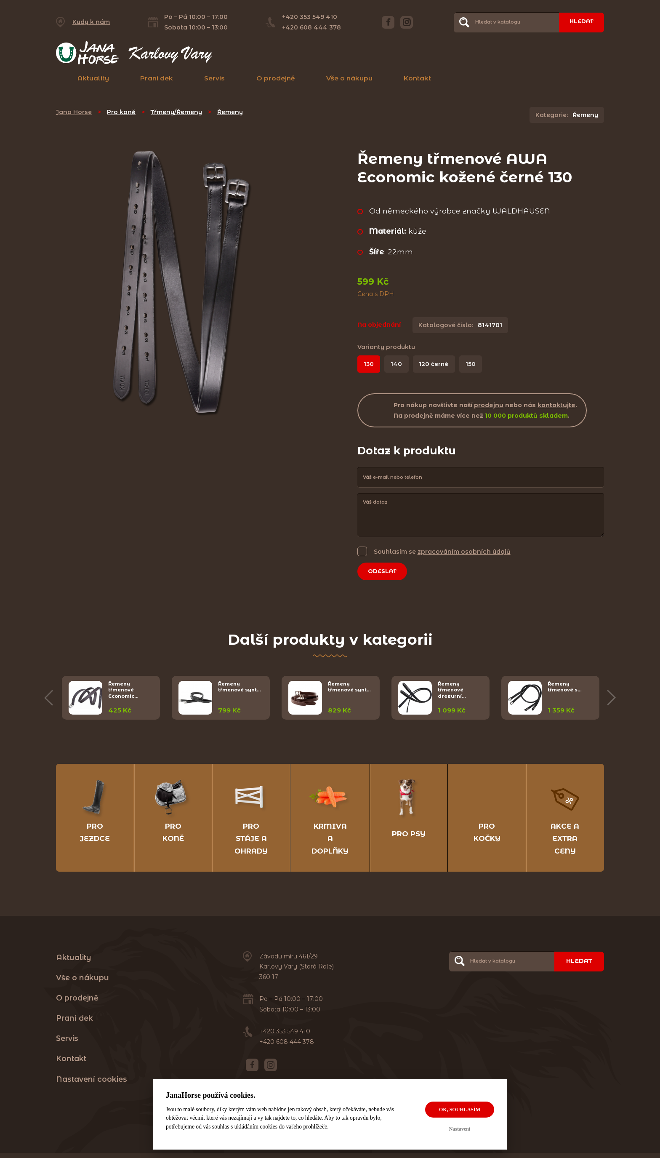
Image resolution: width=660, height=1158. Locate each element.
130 (369, 364)
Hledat (579, 22)
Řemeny (230, 112)
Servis (214, 78)
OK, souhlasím (459, 1110)
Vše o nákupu (349, 78)
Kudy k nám (91, 22)
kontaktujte (556, 405)
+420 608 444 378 (309, 27)
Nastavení (460, 1129)
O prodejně (275, 78)
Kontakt (417, 78)
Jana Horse (74, 112)
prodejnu (488, 405)
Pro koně (121, 112)
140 (398, 364)
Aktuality (93, 78)
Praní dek (156, 78)
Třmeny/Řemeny (176, 112)
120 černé (437, 364)
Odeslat (384, 572)
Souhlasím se (442, 552)
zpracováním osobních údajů (464, 552)
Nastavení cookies (91, 1083)
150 (475, 364)
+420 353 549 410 (307, 17)
